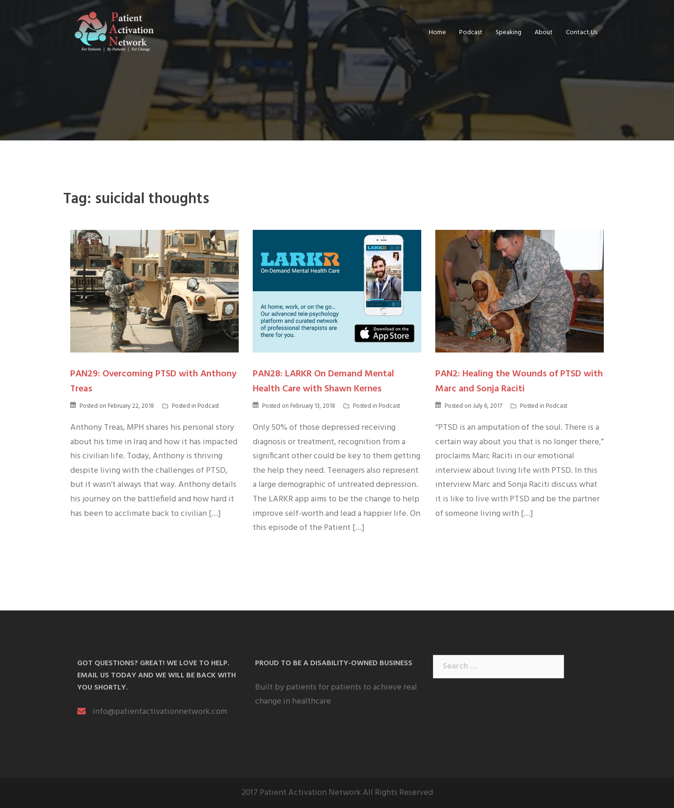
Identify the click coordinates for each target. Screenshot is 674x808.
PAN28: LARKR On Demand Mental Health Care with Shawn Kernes (323, 382)
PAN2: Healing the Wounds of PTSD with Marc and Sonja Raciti (519, 382)
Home (437, 32)
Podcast (471, 32)
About (544, 32)
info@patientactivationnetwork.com (160, 712)
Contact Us (581, 32)
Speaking (508, 32)
